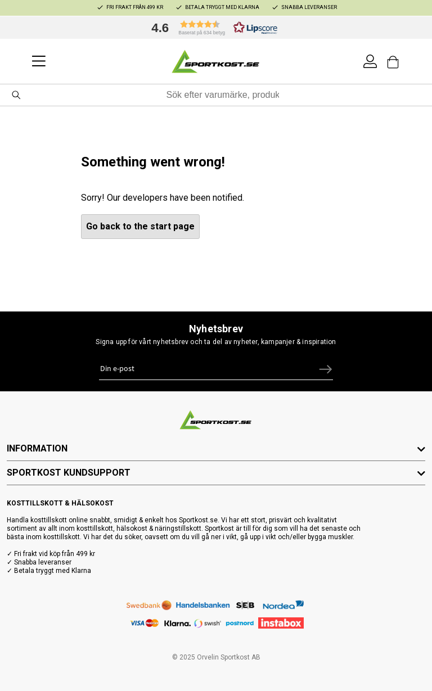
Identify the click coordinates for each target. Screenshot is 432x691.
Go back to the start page (140, 226)
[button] (211, 27)
